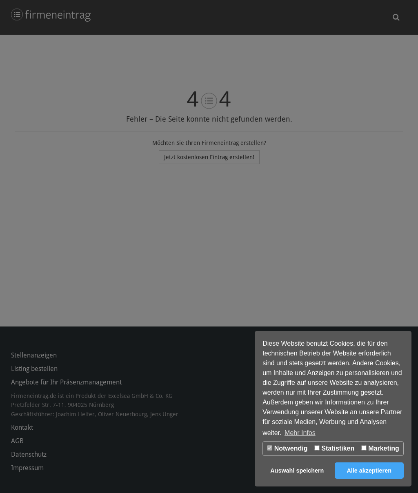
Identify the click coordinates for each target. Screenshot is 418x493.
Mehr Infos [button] (300, 432)
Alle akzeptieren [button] (369, 470)
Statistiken (334, 448)
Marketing (380, 448)
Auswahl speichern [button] (297, 470)
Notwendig (287, 448)
